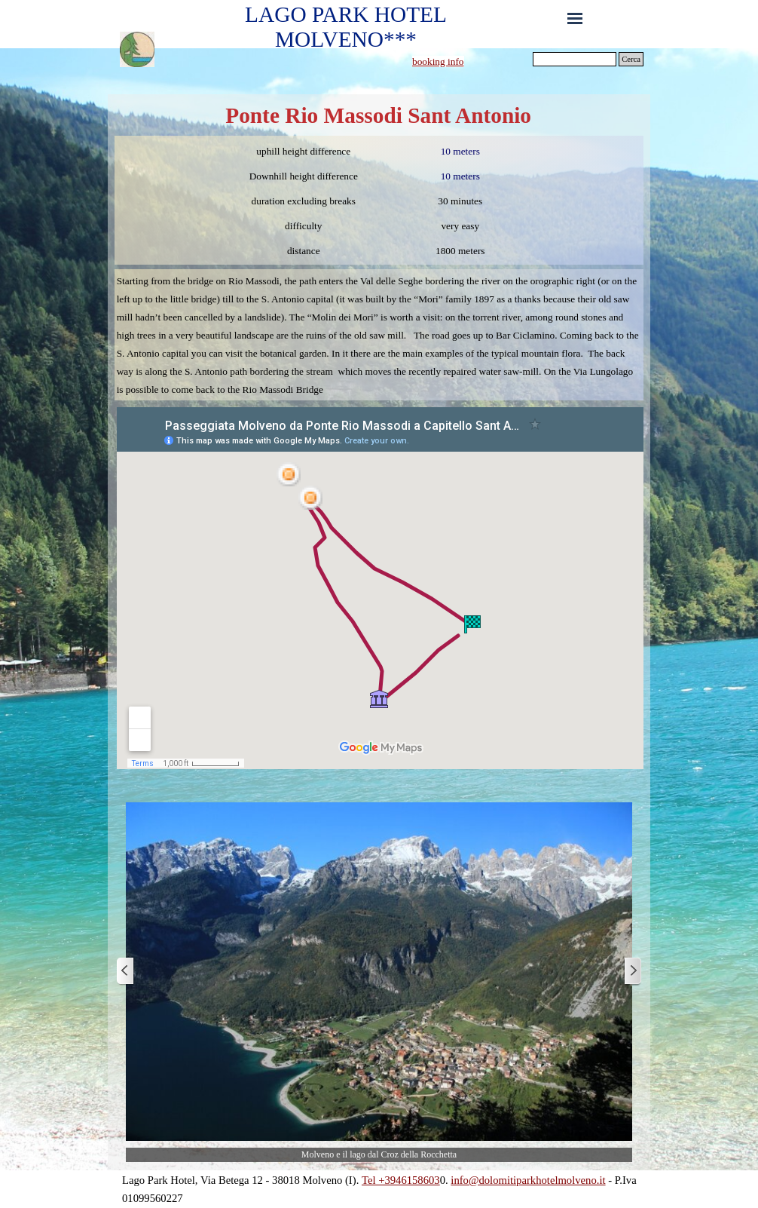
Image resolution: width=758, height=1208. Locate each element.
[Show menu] (575, 18)
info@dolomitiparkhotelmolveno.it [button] (528, 1180)
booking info (438, 61)
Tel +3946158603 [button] (401, 1180)
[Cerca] (574, 59)
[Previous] (126, 972)
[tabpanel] (468, 61)
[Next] (632, 972)
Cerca (631, 59)
